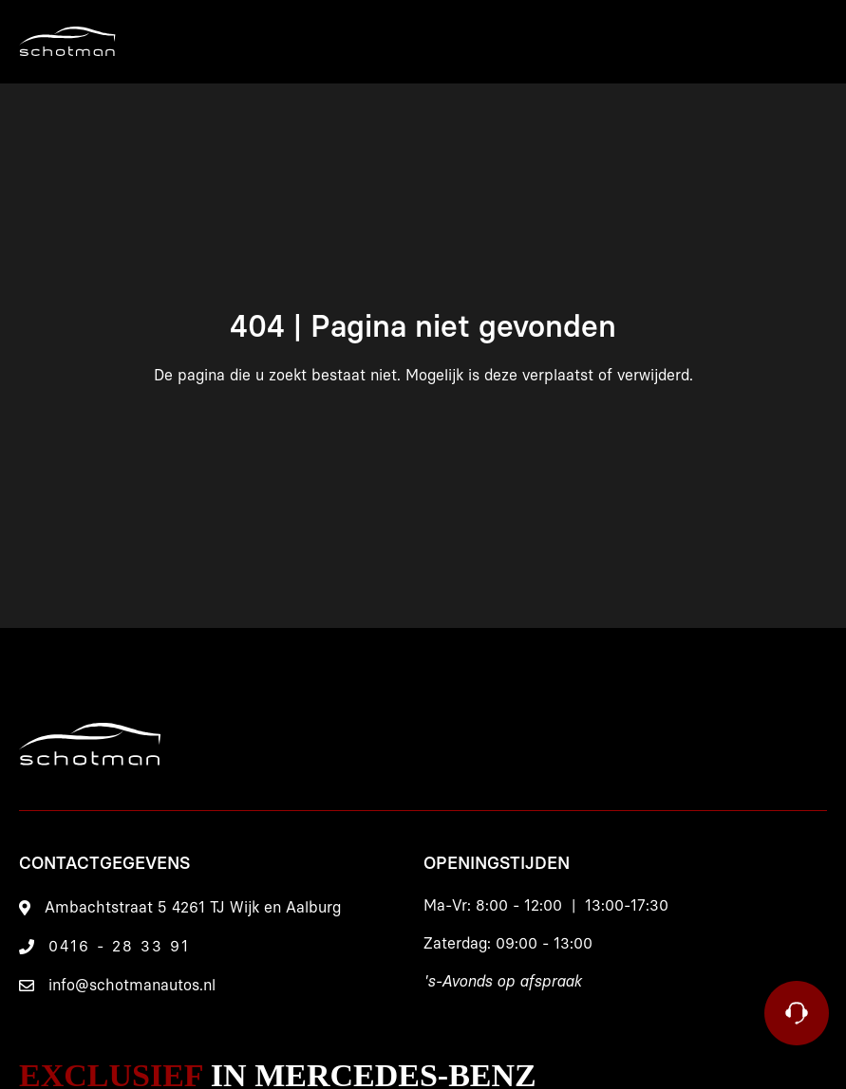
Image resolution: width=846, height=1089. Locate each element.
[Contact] (797, 1013)
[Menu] (740, 42)
